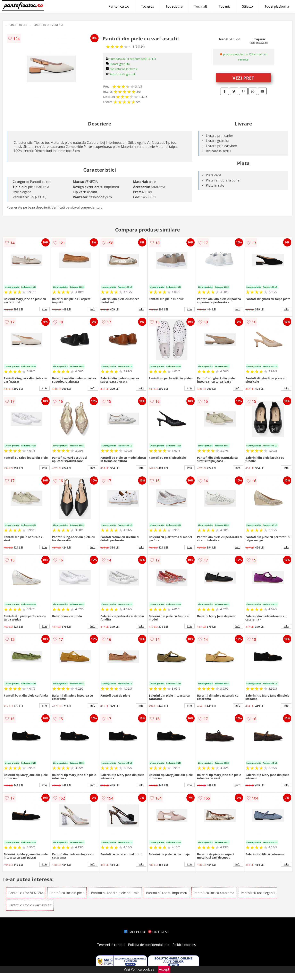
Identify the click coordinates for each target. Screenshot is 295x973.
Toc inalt (200, 6)
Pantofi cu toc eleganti (258, 893)
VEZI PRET (243, 78)
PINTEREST (158, 932)
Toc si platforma (276, 6)
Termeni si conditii (111, 944)
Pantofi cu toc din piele (67, 893)
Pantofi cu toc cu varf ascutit (29, 905)
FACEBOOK (134, 932)
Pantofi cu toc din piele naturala (115, 893)
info (44, 309)
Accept (164, 969)
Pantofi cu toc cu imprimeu (166, 893)
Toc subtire (174, 6)
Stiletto (247, 6)
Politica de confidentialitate (149, 944)
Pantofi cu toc (119, 6)
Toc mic (224, 6)
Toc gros (147, 6)
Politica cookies (184, 944)
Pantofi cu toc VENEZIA (48, 25)
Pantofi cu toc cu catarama (214, 893)
